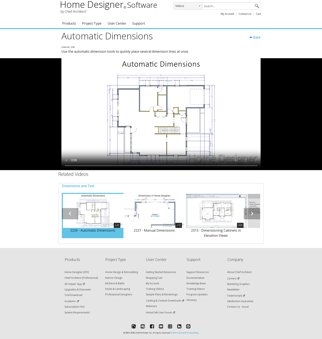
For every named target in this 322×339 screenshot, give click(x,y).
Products (69, 23)
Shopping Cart (154, 278)
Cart (258, 14)
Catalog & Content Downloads (163, 300)
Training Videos (155, 289)
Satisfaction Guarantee (240, 301)
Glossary (191, 300)
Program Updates (196, 294)
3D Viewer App (73, 284)
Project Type (91, 23)
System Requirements (77, 312)
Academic (70, 301)
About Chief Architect (239, 272)
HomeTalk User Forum (159, 312)
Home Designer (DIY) (76, 272)
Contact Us (245, 14)
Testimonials (234, 295)
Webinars (151, 306)
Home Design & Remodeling (121, 272)
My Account (227, 14)
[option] (92, 215)
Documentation (195, 278)
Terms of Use (178, 332)
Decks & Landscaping (117, 289)
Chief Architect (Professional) (81, 278)
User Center (117, 23)
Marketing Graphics (238, 284)
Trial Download (73, 295)
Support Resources (197, 272)
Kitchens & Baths (114, 283)
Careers (231, 278)
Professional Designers (118, 294)
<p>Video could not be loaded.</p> (161, 114)
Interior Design (113, 278)
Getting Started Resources (161, 272)
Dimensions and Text (78, 186)
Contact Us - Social (238, 306)
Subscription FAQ (74, 306)
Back (255, 37)
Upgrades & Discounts (77, 289)
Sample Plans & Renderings (161, 294)
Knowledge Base (196, 283)
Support (138, 23)
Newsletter (233, 289)
